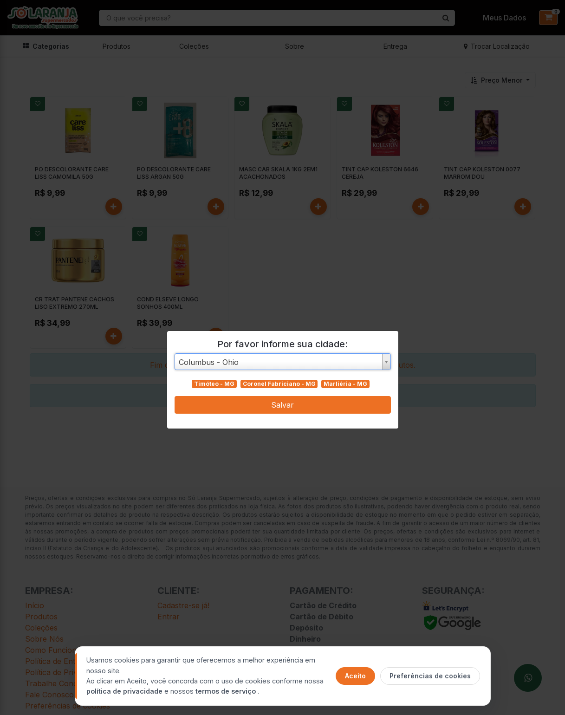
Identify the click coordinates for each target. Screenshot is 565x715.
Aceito (355, 676)
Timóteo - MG (214, 383)
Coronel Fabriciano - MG (279, 383)
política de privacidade (125, 691)
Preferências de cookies (430, 676)
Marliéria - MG (345, 383)
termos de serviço (226, 691)
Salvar (282, 405)
